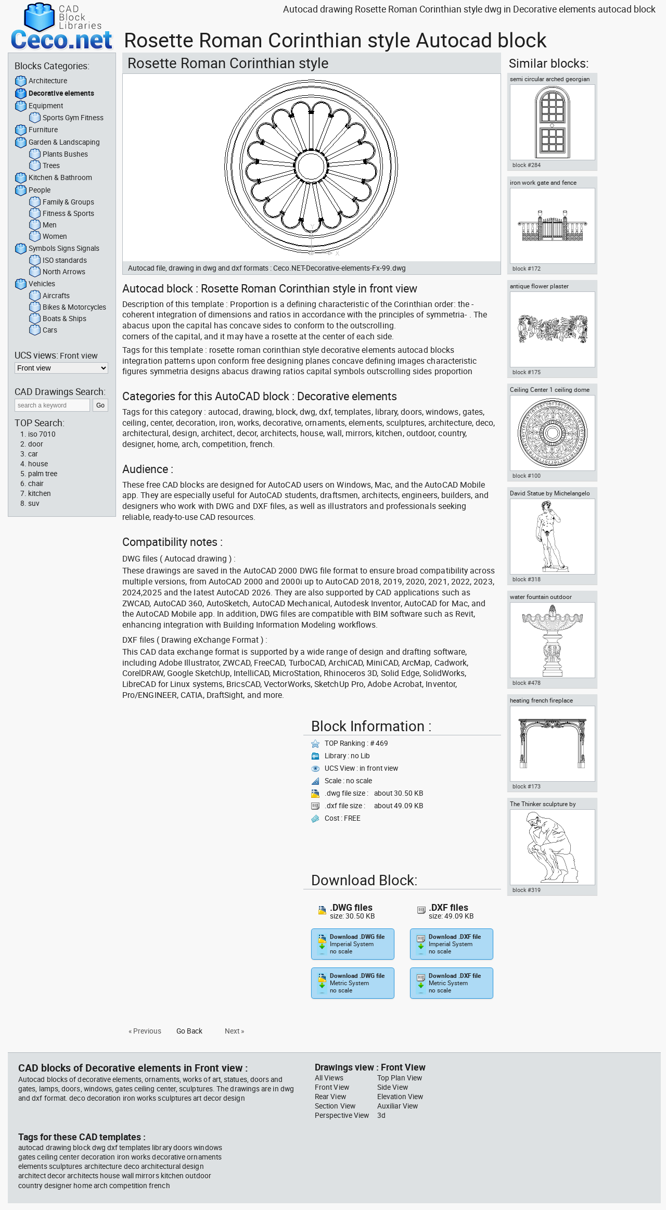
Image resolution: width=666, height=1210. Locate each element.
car (33, 453)
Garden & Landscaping (57, 142)
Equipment (39, 106)
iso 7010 (42, 434)
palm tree (42, 473)
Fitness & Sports (61, 214)
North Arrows (57, 272)
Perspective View (342, 1115)
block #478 (527, 682)
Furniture (36, 130)
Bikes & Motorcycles (67, 307)
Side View (392, 1087)
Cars (43, 330)
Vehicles (35, 284)
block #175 (527, 372)
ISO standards (58, 260)
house (38, 463)
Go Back (189, 1031)
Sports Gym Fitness (66, 118)
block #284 (527, 165)
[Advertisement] (209, 787)
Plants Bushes (58, 154)
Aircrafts (49, 296)
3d (381, 1115)
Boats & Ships (57, 319)
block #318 (527, 579)
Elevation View (400, 1096)
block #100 (527, 475)
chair (36, 483)
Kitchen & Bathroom (53, 178)
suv (34, 503)
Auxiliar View (397, 1106)
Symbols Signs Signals (57, 249)
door (35, 444)
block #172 (527, 268)
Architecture (41, 81)
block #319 (527, 890)
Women (48, 237)
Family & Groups (61, 202)
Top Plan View (399, 1077)
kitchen (39, 493)
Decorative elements (54, 93)
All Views (329, 1077)
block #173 (527, 786)
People (32, 190)
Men (43, 225)
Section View (335, 1106)
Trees (44, 166)
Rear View (330, 1096)
